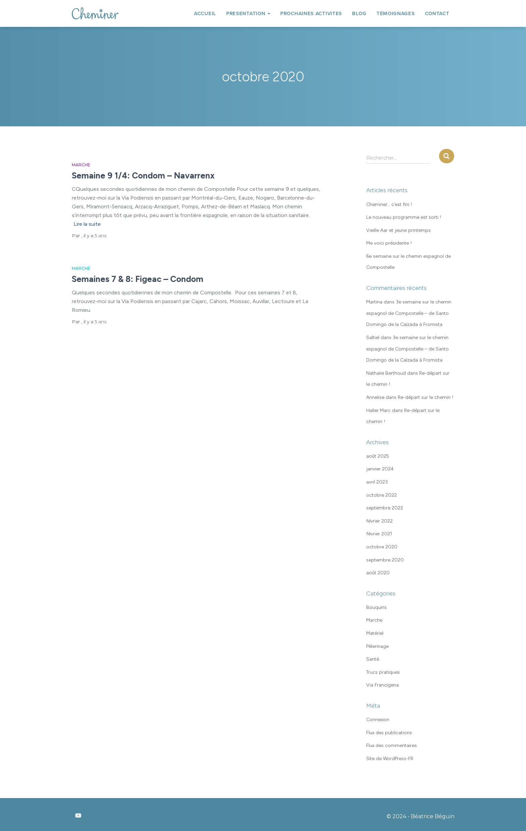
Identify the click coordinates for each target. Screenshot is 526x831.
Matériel (374, 633)
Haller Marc (378, 410)
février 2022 (379, 521)
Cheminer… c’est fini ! (389, 204)
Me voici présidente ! (389, 243)
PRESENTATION (248, 13)
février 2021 (379, 534)
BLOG (359, 13)
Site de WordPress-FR (389, 758)
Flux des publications (389, 733)
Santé (372, 659)
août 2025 (377, 456)
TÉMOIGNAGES (396, 13)
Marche (81, 164)
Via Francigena (382, 685)
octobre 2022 (381, 495)
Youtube (78, 816)
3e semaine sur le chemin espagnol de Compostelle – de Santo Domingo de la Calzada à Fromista (408, 313)
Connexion (377, 719)
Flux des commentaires (391, 745)
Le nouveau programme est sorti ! (403, 217)
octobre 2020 (381, 547)
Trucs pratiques (383, 672)
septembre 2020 (385, 560)
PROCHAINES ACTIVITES (311, 13)
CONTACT (437, 13)
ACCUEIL (205, 13)
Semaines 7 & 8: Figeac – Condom (137, 279)
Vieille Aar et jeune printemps (398, 230)
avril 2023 (377, 482)
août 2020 (378, 573)
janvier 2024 (379, 469)
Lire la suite (87, 224)
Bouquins (376, 607)
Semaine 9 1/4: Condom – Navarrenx (143, 175)
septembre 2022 (384, 508)
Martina (374, 302)
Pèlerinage (377, 646)
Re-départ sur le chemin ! (425, 397)
